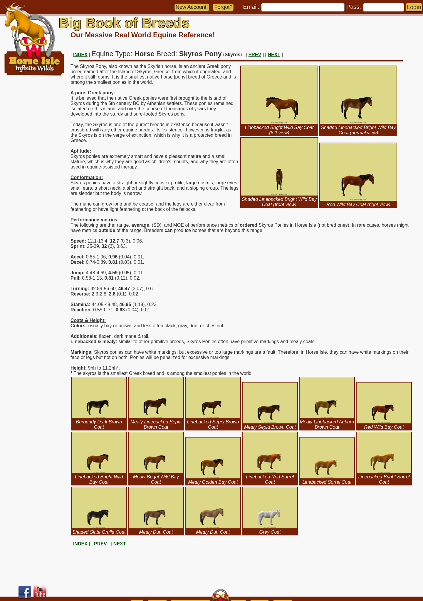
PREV (255, 54)
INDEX (80, 54)
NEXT (274, 54)
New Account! (192, 7)
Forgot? (223, 7)
